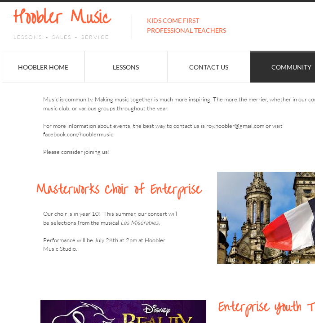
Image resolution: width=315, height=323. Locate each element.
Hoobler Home (43, 67)
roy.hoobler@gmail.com (235, 125)
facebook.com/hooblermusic (78, 134)
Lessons (126, 67)
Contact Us (208, 67)
